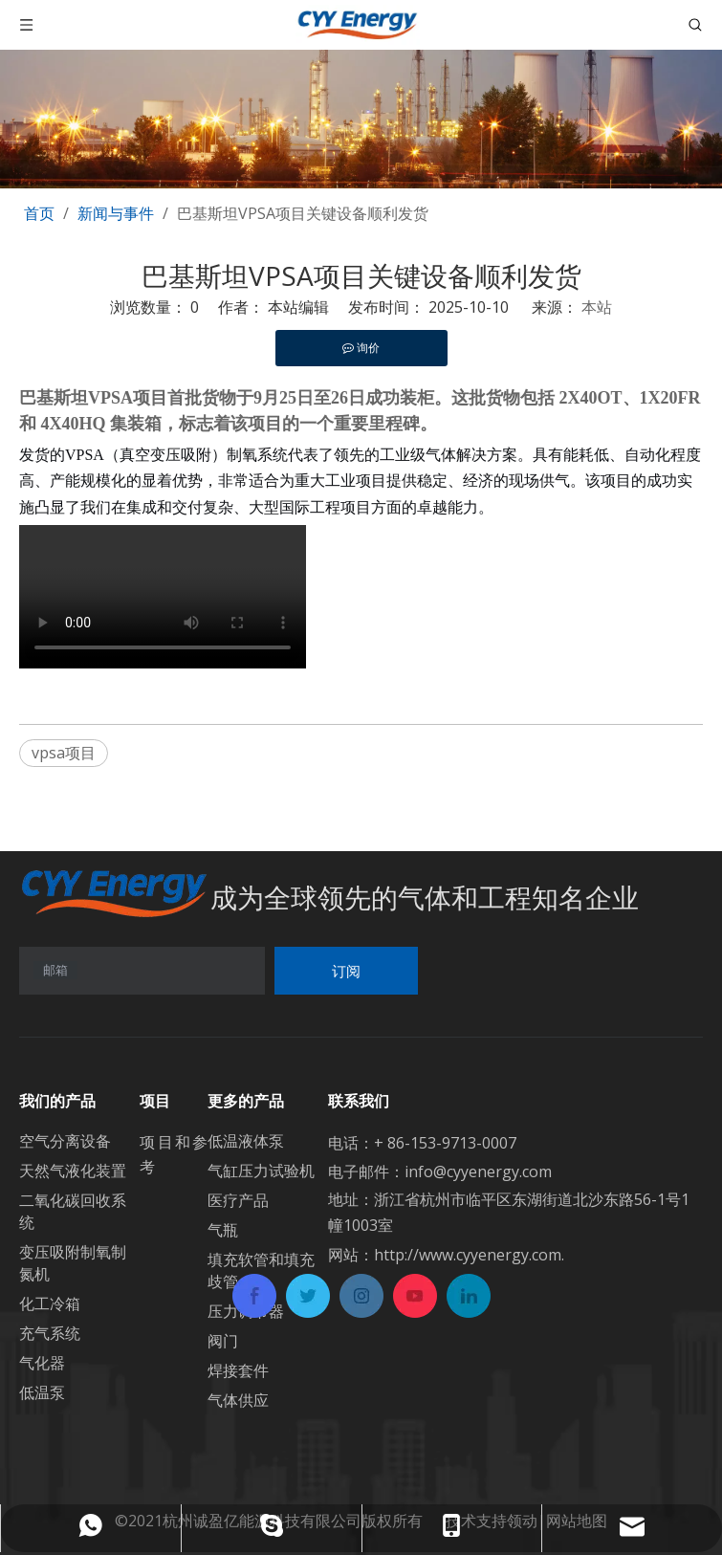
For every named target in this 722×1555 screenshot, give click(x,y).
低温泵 (42, 1392)
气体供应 (238, 1400)
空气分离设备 (65, 1140)
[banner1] (361, 94)
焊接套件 (238, 1370)
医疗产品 (238, 1200)
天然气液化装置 (72, 1170)
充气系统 (49, 1333)
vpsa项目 (64, 752)
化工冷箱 (49, 1303)
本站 (596, 307)
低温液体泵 (246, 1140)
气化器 (42, 1362)
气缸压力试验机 (261, 1170)
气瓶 (223, 1229)
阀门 (223, 1340)
